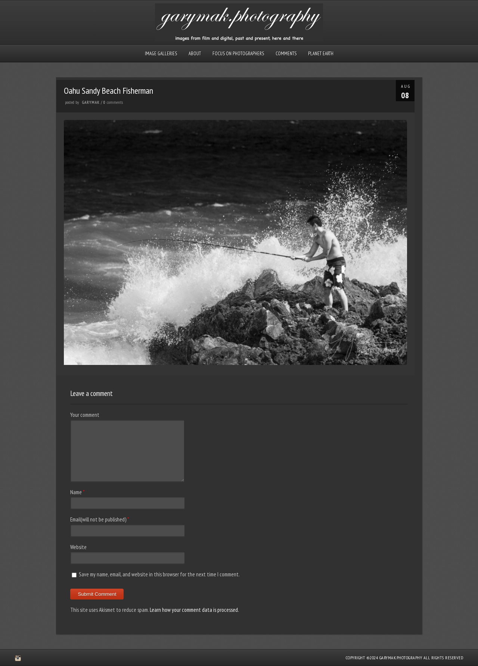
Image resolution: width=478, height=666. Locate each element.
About (195, 53)
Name (76, 492)
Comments (286, 53)
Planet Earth (320, 53)
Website (78, 547)
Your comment (84, 414)
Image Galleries (161, 53)
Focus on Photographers (238, 53)
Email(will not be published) (98, 519)
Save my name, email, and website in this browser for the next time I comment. (159, 574)
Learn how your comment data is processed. (194, 609)
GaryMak (91, 102)
